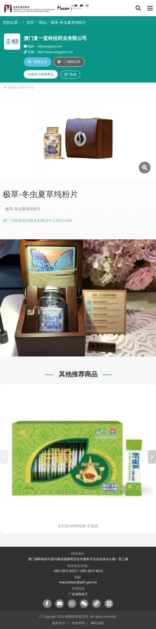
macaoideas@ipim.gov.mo (78, 582)
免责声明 (78, 623)
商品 (42, 22)
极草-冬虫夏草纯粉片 (68, 22)
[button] (152, 457)
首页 (30, 22)
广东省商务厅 (78, 594)
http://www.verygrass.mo (55, 52)
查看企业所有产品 (19, 87)
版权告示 (58, 623)
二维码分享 (69, 62)
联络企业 (37, 62)
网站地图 (97, 623)
